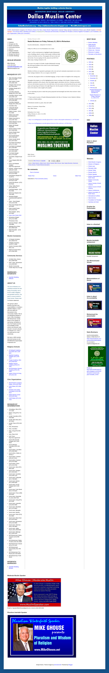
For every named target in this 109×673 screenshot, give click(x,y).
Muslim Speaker (92, 174)
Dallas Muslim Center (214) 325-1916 (14, 395)
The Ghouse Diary (18, 31)
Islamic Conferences (93, 190)
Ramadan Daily (92, 168)
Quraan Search (92, 172)
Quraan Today (92, 170)
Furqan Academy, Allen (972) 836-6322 (15, 360)
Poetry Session (32, 164)
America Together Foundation (81, 31)
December (93, 76)
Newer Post (31, 175)
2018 (90, 67)
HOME (9, 30)
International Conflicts (94, 196)
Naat (63, 163)
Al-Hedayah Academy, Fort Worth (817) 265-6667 (15, 351)
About (34, 30)
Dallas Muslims (36, 163)
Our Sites (39, 30)
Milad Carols (43, 163)
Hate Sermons (92, 198)
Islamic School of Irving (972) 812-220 (15, 374)
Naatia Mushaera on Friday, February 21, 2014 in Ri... (95, 96)
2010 (90, 110)
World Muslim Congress (94, 162)
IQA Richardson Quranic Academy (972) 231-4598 (15, 370)
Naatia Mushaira (68, 163)
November (93, 78)
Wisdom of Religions (93, 164)
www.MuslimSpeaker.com (14, 66)
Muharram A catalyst (93, 52)
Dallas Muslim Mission (94, 48)
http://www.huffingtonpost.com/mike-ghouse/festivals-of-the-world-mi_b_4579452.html (50, 123)
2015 (90, 71)
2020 (90, 62)
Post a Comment (34, 172)
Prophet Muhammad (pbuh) (43, 164)
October (92, 80)
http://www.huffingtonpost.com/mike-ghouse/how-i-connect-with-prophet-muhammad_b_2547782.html (54, 119)
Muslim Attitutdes (92, 42)
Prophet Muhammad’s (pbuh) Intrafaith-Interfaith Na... (96, 91)
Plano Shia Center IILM (15, 215)
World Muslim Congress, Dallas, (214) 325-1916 (15, 383)
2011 (90, 108)
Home (54, 175)
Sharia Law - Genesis (94, 50)
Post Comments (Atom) (41, 178)
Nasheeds (75, 163)
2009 (90, 113)
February (92, 87)
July (91, 83)
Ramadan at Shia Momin (95, 54)
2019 (90, 64)
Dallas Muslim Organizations (50, 30)
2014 (90, 74)
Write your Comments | (24, 33)
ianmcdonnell (57, 664)
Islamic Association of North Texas (94, 193)
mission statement (14, 300)
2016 (90, 69)
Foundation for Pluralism (66, 31)
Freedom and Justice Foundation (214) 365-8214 (15, 391)
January (92, 100)
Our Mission (29, 30)
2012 (90, 106)
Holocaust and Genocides (52, 31)
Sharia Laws (91, 166)
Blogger (70, 664)
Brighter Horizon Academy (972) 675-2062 (14, 365)
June (91, 85)
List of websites (94, 31)
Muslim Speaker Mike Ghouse (54, 163)
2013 (90, 103)
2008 (90, 115)
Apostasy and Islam (93, 202)
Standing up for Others (30, 31)
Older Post (78, 175)
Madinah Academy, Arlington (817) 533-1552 (14, 356)
